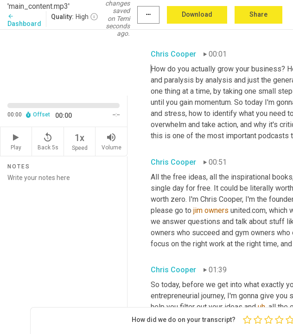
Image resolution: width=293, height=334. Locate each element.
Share (258, 14)
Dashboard (24, 20)
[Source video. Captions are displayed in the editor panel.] (63, 62)
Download (197, 14)
